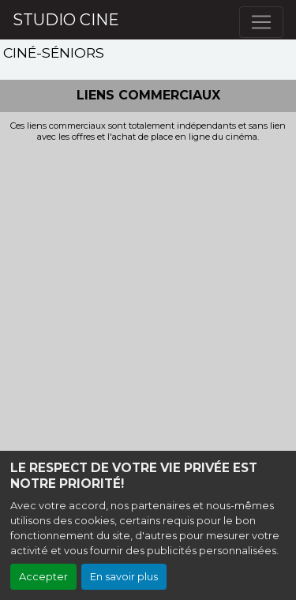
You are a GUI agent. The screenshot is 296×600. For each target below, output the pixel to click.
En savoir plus (124, 577)
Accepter (43, 577)
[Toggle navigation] (261, 22)
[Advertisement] (148, 299)
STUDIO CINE (66, 19)
